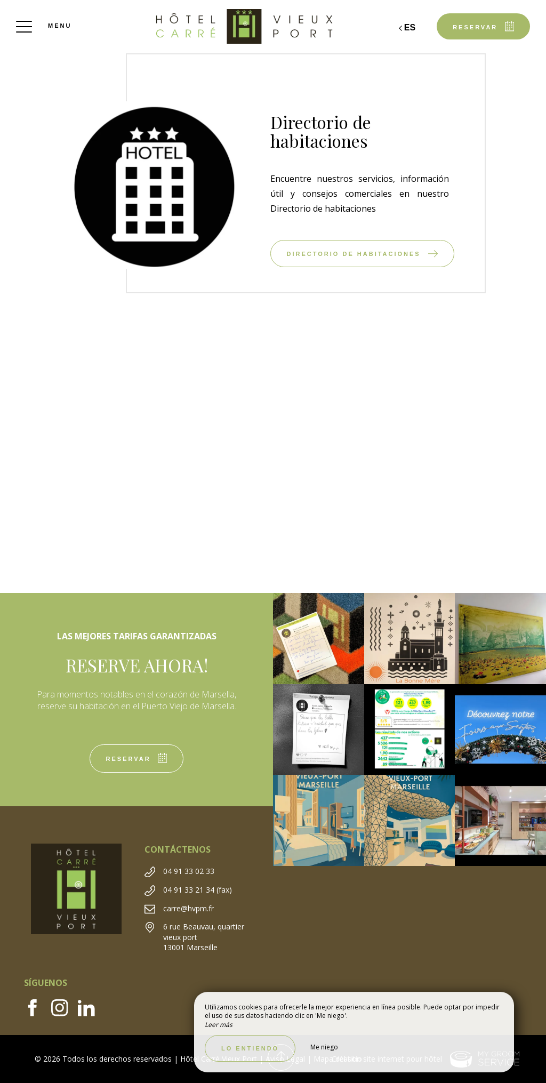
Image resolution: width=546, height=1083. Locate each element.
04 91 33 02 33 (188, 871)
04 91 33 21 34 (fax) (197, 890)
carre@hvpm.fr (188, 908)
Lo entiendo (250, 1048)
